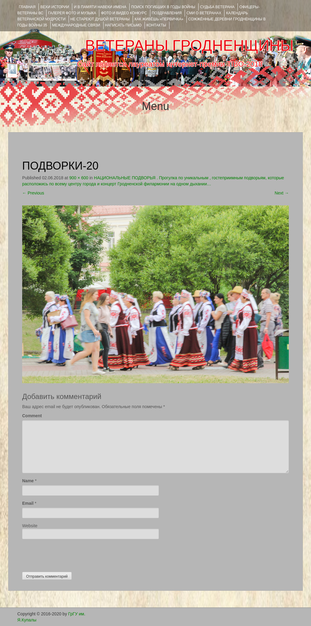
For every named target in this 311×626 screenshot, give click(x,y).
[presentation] (68, 554)
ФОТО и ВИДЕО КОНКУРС (124, 13)
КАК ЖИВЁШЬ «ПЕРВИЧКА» (159, 19)
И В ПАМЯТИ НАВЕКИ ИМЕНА (100, 7)
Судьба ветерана (217, 7)
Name (28, 480)
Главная (27, 7)
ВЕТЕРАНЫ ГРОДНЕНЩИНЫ (189, 45)
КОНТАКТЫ (156, 25)
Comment (32, 415)
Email (27, 503)
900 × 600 (78, 177)
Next (282, 193)
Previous (33, 193)
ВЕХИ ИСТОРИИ (54, 7)
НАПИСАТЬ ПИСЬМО (123, 25)
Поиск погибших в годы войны (163, 7)
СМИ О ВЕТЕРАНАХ (203, 13)
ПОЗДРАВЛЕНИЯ (167, 13)
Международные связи (76, 25)
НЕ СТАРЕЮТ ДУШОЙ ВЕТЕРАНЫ (100, 19)
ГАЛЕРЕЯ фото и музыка (72, 13)
